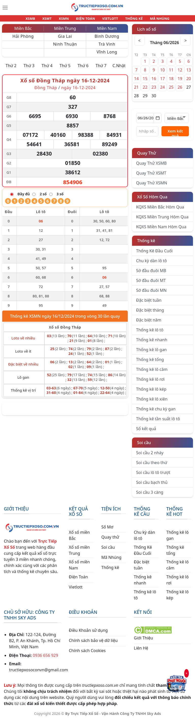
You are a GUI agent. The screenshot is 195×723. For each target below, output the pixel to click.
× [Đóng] (187, 672)
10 (162, 72)
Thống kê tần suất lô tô (158, 421)
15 (145, 81)
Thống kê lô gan (151, 352)
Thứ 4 (47, 68)
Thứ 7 (100, 68)
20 (188, 81)
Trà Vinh (107, 47)
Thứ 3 (29, 68)
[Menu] (5, 8)
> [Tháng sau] (185, 43)
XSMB (35, 19)
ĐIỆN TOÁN (85, 19)
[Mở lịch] (157, 121)
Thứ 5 (65, 68)
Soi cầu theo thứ (151, 465)
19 (179, 81)
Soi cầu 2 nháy (150, 455)
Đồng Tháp (45, 90)
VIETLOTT (108, 19)
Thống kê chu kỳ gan (155, 411)
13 (188, 72)
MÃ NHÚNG (154, 19)
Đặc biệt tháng (150, 313)
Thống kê (146, 243)
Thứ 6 (82, 68)
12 (179, 72)
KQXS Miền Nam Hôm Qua (161, 229)
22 (145, 90)
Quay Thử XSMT (151, 176)
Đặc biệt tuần (148, 303)
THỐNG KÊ (130, 19)
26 (179, 90)
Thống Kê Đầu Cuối (154, 253)
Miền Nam (107, 31)
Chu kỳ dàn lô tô (151, 263)
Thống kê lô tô (150, 332)
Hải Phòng (23, 39)
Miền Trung (65, 31)
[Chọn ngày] (148, 121)
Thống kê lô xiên (152, 402)
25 (171, 90)
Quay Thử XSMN (151, 185)
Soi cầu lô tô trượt (153, 475)
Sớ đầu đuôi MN (151, 293)
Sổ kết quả (146, 431)
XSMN (66, 19)
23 (154, 90)
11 (171, 72)
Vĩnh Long (106, 55)
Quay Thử (146, 156)
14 (136, 81)
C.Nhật (118, 68)
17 (162, 81)
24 (162, 90)
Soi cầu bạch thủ (152, 485)
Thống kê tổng (150, 362)
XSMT (50, 19)
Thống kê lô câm (152, 372)
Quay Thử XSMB (151, 166)
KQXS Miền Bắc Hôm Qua (160, 210)
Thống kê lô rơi (150, 382)
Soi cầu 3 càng (149, 495)
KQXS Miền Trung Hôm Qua (162, 219)
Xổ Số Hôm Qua (152, 199)
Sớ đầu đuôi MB (151, 273)
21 (136, 90)
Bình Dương (107, 39)
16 (154, 81)
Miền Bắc (23, 31)
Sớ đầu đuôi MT (151, 283)
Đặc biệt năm (148, 323)
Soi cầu (144, 445)
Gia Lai (65, 39)
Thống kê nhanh (151, 342)
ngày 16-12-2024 (78, 90)
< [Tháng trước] (139, 43)
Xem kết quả (175, 135)
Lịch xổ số (146, 32)
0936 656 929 (45, 658)
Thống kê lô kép (151, 392)
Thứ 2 (11, 68)
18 (171, 81)
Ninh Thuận (65, 47)
